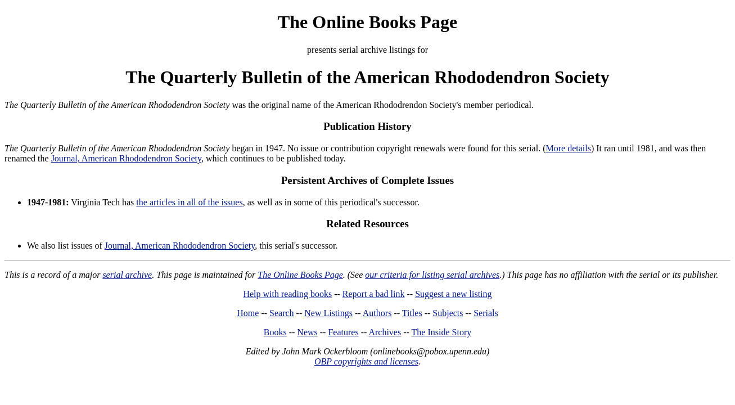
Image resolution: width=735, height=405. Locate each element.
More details (567, 148)
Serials (486, 313)
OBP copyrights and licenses (366, 361)
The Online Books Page (367, 22)
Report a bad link (373, 294)
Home (248, 313)
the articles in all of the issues (189, 202)
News (307, 332)
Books (275, 332)
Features (343, 332)
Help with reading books (287, 294)
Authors (377, 313)
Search (281, 313)
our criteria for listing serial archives (432, 275)
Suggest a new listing (453, 294)
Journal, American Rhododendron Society (126, 158)
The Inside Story (442, 332)
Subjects (447, 313)
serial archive (127, 275)
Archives (384, 332)
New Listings (328, 313)
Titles (412, 313)
